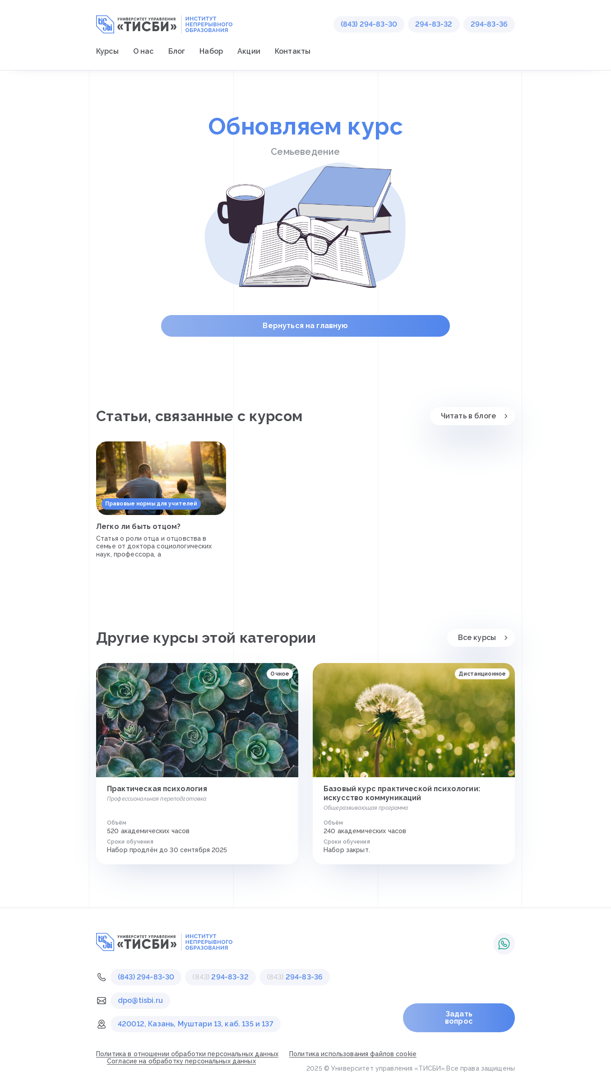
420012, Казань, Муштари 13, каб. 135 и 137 (195, 1024)
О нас (143, 51)
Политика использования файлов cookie (353, 1054)
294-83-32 (433, 24)
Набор (211, 51)
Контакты (292, 51)
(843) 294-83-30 (369, 24)
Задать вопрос (459, 1017)
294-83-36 (489, 24)
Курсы (107, 51)
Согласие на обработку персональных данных (181, 1061)
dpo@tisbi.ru (140, 1000)
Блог (176, 51)
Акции (248, 51)
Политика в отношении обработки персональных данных (187, 1054)
